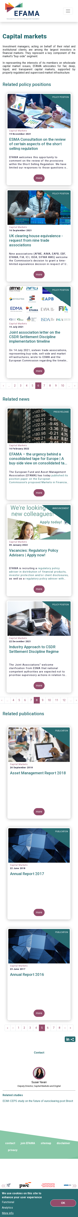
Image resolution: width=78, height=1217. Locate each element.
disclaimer (63, 1143)
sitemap (46, 1143)
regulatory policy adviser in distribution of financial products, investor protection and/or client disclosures (38, 572)
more (39, 178)
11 (57, 700)
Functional (8, 1203)
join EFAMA (28, 1143)
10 (63, 385)
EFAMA (22, 11)
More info (8, 1214)
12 (65, 700)
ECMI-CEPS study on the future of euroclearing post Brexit (38, 1101)
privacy (12, 1150)
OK (63, 1204)
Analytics (7, 1208)
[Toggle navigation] (68, 11)
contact (10, 1143)
